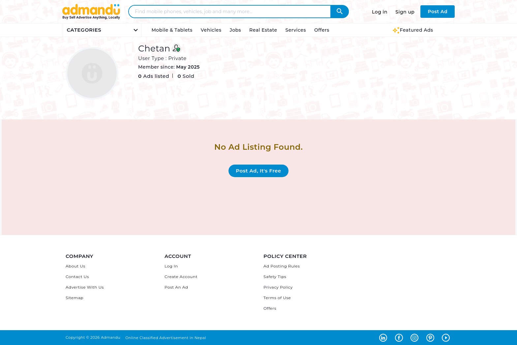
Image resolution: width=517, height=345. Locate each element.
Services (296, 30)
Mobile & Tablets (172, 30)
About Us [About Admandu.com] (75, 266)
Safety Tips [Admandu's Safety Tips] (274, 276)
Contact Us (77, 276)
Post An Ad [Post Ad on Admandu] (176, 287)
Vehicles (211, 30)
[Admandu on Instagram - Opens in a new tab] (416, 337)
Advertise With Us (85, 287)
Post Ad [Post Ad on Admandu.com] (437, 12)
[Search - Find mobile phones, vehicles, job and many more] (233, 11)
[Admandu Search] (339, 11)
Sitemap (74, 297)
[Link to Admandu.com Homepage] (91, 18)
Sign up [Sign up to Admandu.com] (404, 12)
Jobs (235, 30)
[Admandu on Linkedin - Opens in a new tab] (384, 337)
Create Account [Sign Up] (181, 276)
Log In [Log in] (171, 266)
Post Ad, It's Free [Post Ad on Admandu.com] (258, 171)
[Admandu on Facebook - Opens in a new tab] (400, 337)
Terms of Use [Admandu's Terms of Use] (277, 297)
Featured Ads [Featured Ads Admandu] (412, 30)
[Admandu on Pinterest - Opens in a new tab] (431, 337)
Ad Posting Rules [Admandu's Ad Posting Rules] (281, 266)
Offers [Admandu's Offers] (269, 308)
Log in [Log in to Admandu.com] (379, 12)
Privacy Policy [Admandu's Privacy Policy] (278, 287)
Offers (321, 30)
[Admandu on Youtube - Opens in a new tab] (446, 337)
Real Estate (263, 30)
